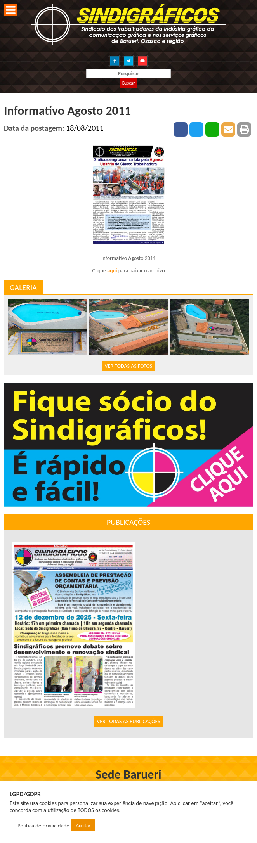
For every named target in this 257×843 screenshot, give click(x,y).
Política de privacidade (43, 825)
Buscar (128, 83)
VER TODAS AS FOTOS (128, 366)
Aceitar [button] (83, 825)
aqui (112, 270)
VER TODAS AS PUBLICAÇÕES (128, 721)
